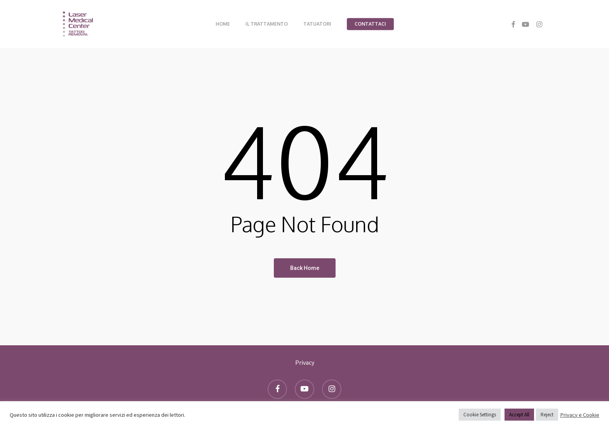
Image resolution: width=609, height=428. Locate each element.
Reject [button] (547, 414)
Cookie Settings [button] (479, 414)
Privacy (304, 362)
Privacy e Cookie (579, 414)
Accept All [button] (519, 414)
